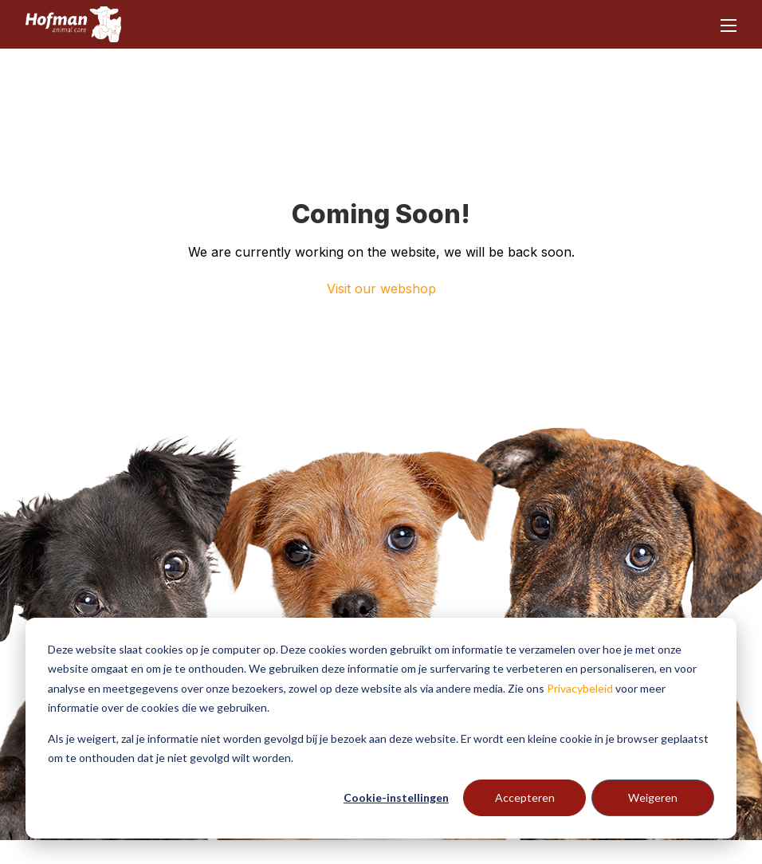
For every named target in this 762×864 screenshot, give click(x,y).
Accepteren (525, 797)
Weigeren (653, 797)
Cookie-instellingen (396, 797)
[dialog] (381, 728)
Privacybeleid (580, 688)
